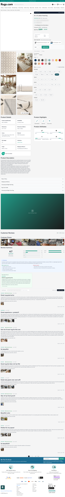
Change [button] (40, 54)
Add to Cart (45, 47)
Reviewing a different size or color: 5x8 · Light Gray (8, 384)
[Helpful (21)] (61, 407)
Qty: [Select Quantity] (35, 47)
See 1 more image (25, 113)
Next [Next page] (38, 456)
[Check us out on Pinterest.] (54, 486)
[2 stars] (17, 290)
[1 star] (19, 290)
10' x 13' (52, 74)
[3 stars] (14, 290)
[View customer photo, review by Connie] (4, 242)
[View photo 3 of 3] (9, 371)
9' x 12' (47, 74)
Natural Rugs (20, 7)
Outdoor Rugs (26, 7)
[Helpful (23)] (61, 390)
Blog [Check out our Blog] (17, 486)
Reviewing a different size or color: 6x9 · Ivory (8, 368)
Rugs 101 (33, 488)
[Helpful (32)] (61, 358)
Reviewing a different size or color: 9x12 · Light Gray (10, 284)
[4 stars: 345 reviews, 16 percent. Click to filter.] (32, 252)
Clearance (62, 7)
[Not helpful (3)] (63, 437)
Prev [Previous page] (26, 456)
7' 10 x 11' (42, 74)
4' (38, 79)
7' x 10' (59, 71)
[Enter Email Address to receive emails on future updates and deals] (51, 459)
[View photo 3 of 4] (9, 320)
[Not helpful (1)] (63, 407)
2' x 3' (36, 71)
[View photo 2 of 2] (5, 340)
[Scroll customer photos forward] (63, 242)
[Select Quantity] (39, 47)
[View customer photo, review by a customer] (11, 242)
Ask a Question (37, 51)
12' (59, 84)
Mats (40, 7)
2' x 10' (45, 89)
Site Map (18, 488)
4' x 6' (45, 71)
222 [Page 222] (35, 456)
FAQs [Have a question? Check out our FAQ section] (33, 486)
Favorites (59, 4)
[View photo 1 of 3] (2, 371)
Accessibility (34, 491)
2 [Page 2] (30, 456)
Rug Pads (36, 7)
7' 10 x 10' (36, 74)
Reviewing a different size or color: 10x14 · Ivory (8, 337)
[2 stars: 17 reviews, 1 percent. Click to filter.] (32, 255)
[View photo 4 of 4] (12, 320)
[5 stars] (9, 290)
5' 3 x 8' (50, 71)
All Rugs (2, 7)
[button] (31, 13)
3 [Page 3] (32, 456)
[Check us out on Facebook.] (48, 486)
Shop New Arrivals (32, 0)
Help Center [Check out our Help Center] (34, 487)
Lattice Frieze (12, 10)
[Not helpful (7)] (63, 323)
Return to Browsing (3, 10)
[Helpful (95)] (61, 306)
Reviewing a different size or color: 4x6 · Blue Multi (8, 432)
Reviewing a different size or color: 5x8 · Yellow (8, 416)
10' (55, 79)
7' (48, 79)
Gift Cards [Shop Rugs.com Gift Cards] (18, 485)
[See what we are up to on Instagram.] (50, 486)
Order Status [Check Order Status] (34, 485)
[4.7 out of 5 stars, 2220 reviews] (38, 18)
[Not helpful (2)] (63, 374)
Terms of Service (49, 462)
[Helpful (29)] (61, 374)
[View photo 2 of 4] (5, 320)
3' (35, 79)
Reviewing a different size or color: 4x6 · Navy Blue (8, 401)
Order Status (62, 0)
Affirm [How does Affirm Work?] (18, 490)
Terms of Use (3, 490)
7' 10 (52, 79)
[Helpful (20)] (61, 437)
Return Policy (34, 490)
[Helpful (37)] (61, 323)
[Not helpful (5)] (63, 306)
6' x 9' (55, 71)
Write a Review (60, 290)
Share (42, 51)
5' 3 (41, 79)
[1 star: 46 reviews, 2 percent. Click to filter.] (32, 257)
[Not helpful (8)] (63, 390)
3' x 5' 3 (40, 71)
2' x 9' (40, 89)
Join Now (61, 458)
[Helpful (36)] (61, 343)
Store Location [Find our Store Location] (19, 487)
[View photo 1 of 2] (2, 340)
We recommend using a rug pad (46, 39)
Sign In (54, 4)
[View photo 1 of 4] (2, 320)
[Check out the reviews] (52, 491)
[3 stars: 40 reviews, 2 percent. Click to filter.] (32, 254)
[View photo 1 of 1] (2, 303)
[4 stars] (12, 290)
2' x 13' (49, 89)
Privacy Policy (9, 490)
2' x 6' (36, 89)
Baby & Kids (32, 7)
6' (45, 79)
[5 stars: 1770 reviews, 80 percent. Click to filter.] (32, 251)
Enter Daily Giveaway (20, 493)
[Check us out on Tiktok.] (52, 486)
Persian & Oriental (8, 7)
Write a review (45, 18)
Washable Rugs (15, 7)
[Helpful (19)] (61, 452)
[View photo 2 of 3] (5, 371)
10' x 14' (57, 74)
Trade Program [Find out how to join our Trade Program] (19, 492)
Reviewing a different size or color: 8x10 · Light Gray (9, 318)
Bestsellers (18, 491)
